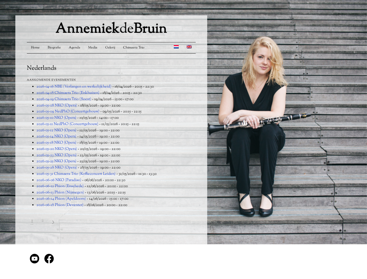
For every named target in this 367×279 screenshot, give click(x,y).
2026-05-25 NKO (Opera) (56, 161)
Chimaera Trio (133, 47)
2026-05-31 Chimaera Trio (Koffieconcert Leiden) (76, 174)
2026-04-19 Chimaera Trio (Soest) (63, 99)
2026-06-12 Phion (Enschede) (60, 186)
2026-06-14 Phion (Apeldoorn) (61, 199)
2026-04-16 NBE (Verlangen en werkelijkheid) (74, 86)
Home (35, 47)
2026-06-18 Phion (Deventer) (60, 205)
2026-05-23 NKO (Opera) (56, 155)
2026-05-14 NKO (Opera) (56, 136)
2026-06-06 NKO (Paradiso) (58, 180)
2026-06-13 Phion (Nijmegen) (60, 192)
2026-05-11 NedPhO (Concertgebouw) (67, 124)
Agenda (74, 47)
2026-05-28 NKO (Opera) (56, 167)
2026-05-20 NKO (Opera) (56, 149)
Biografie (54, 47)
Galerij (110, 47)
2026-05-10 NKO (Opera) (56, 118)
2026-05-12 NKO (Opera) (56, 130)
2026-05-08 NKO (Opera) (56, 105)
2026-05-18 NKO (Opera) (56, 143)
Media (92, 47)
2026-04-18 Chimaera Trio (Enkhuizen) (67, 93)
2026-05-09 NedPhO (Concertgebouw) (67, 111)
